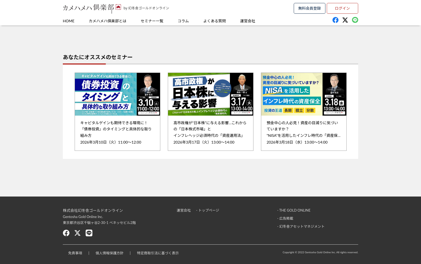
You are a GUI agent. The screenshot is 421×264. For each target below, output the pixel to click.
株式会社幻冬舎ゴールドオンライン (93, 210)
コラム (183, 21)
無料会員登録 (309, 8)
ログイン (342, 8)
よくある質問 (214, 21)
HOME (68, 21)
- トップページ (207, 210)
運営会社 (247, 21)
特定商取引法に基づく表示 (158, 253)
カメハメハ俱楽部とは (107, 21)
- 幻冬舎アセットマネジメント (301, 226)
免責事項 (75, 253)
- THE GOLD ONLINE (293, 210)
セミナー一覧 (152, 21)
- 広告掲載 (285, 218)
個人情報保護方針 (110, 253)
